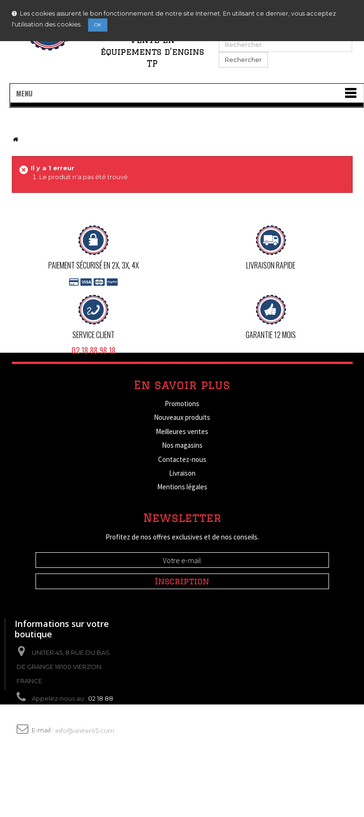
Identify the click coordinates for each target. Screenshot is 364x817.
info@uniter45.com (84, 788)
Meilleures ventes (182, 431)
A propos (182, 514)
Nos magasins (182, 445)
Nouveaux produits (182, 417)
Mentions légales (182, 486)
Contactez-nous (182, 459)
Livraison (182, 473)
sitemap (182, 542)
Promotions (182, 403)
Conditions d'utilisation (182, 500)
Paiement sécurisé (182, 528)
